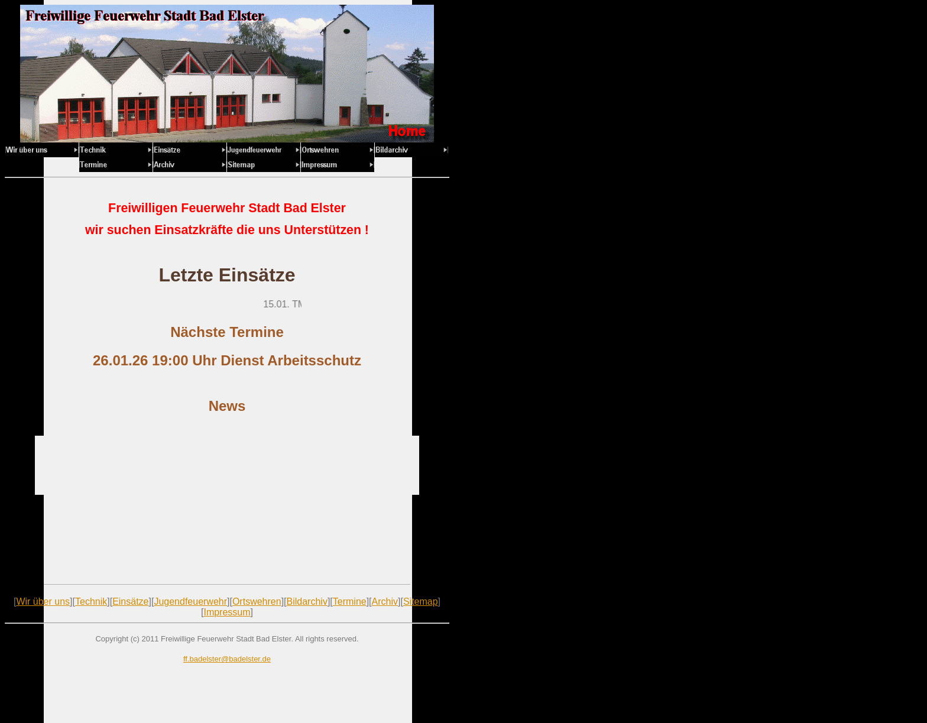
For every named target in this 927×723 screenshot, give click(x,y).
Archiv (385, 601)
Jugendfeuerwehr (190, 601)
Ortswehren (256, 601)
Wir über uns (43, 601)
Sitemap (420, 601)
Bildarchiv (307, 601)
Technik (91, 601)
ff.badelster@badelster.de (227, 658)
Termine (350, 601)
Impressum (226, 612)
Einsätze (130, 601)
